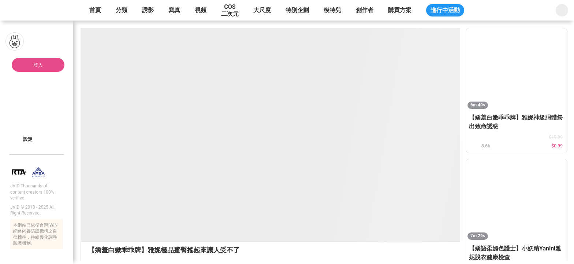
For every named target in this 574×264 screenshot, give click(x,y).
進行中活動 (445, 10)
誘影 (148, 10)
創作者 (364, 10)
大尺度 (262, 10)
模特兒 (332, 10)
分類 (121, 10)
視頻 (200, 10)
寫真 (174, 10)
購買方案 (399, 10)
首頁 (95, 10)
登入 (38, 65)
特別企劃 (297, 10)
